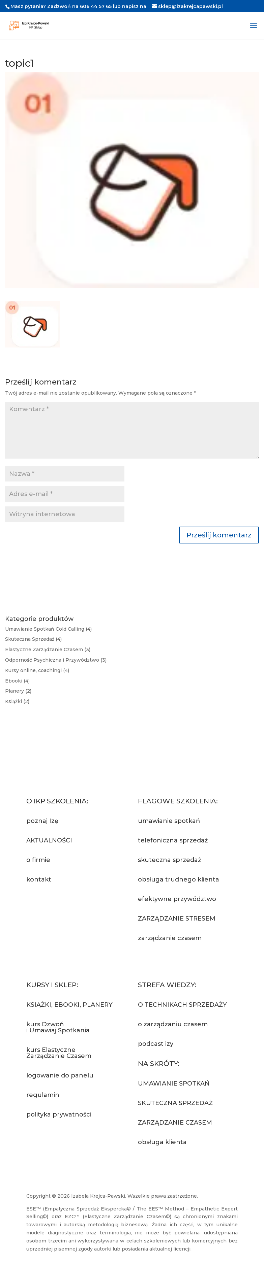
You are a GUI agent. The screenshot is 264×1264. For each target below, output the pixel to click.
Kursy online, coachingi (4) (37, 670)
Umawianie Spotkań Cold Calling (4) (48, 629)
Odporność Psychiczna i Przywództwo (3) (56, 660)
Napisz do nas (58, 904)
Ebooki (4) (17, 681)
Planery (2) (18, 691)
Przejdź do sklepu (65, 1139)
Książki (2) (17, 701)
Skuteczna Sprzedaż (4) (33, 639)
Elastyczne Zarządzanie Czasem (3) (47, 649)
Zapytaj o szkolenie (179, 963)
